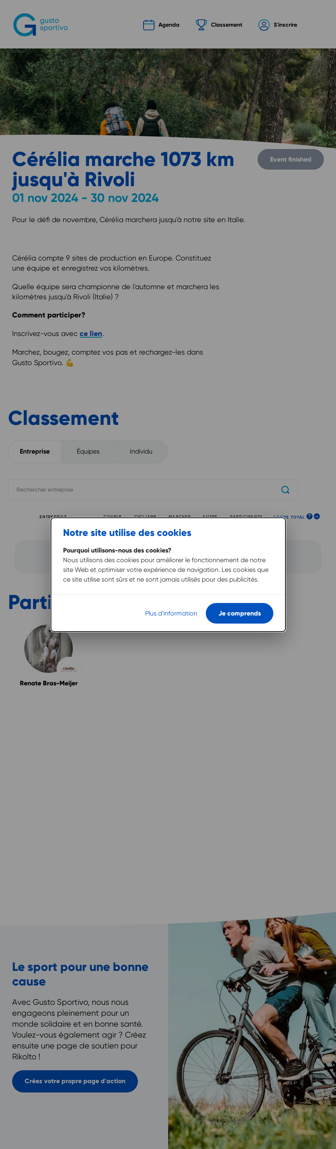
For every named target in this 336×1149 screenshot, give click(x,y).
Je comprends (239, 606)
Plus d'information (171, 606)
